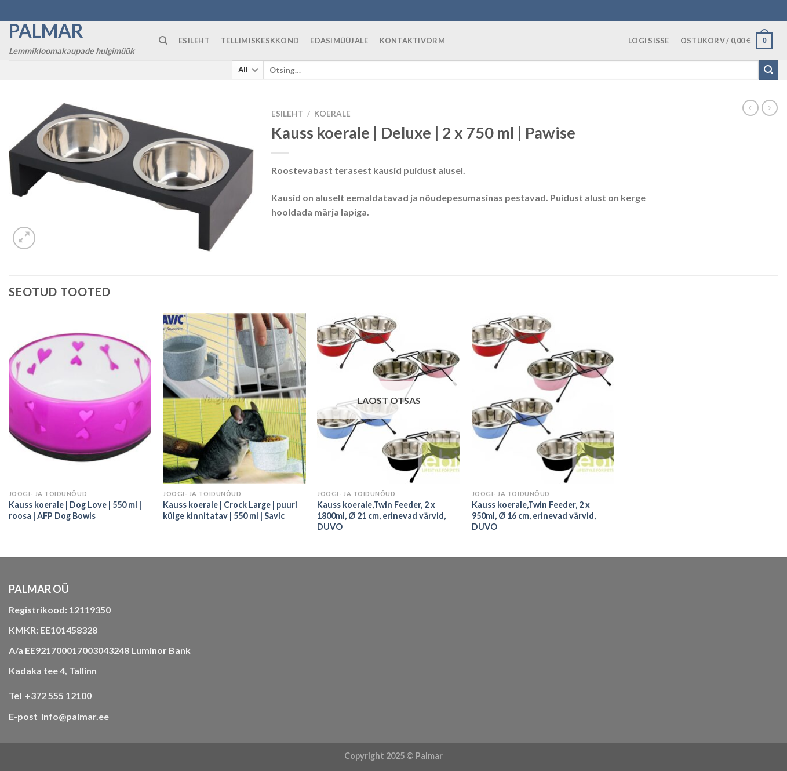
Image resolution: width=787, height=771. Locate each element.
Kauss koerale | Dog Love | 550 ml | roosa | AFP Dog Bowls (75, 510)
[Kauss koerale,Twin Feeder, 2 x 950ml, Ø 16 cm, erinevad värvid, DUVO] (543, 399)
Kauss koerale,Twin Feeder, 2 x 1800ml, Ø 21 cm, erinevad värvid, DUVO (381, 515)
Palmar (46, 30)
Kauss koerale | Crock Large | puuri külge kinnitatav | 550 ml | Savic (230, 510)
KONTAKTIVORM (412, 40)
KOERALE (332, 113)
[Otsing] (163, 40)
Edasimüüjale (339, 40)
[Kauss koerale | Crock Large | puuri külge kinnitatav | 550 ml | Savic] (234, 399)
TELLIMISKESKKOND (260, 40)
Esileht (287, 113)
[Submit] (768, 70)
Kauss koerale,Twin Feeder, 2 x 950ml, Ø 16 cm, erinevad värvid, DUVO (534, 515)
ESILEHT (194, 40)
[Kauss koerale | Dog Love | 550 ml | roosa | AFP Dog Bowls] (80, 399)
